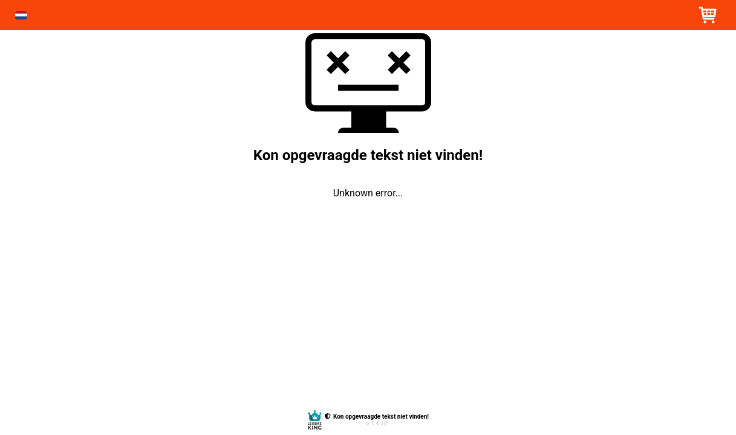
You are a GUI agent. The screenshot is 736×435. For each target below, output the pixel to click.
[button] (21, 15)
